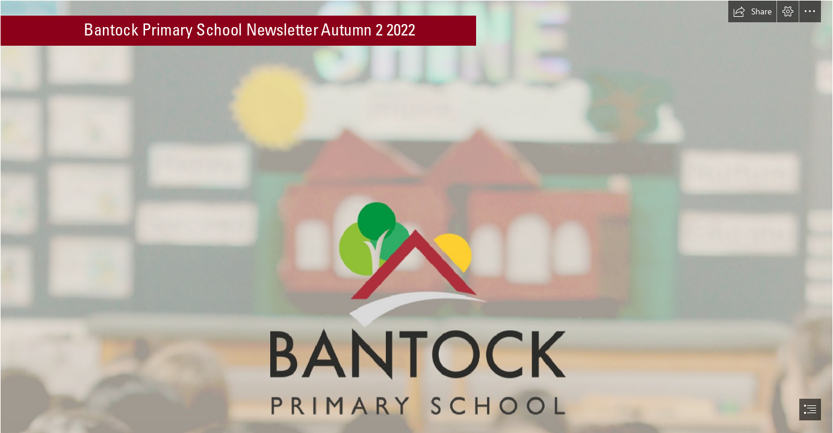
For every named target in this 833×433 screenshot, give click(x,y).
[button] (752, 11)
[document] (416, 216)
